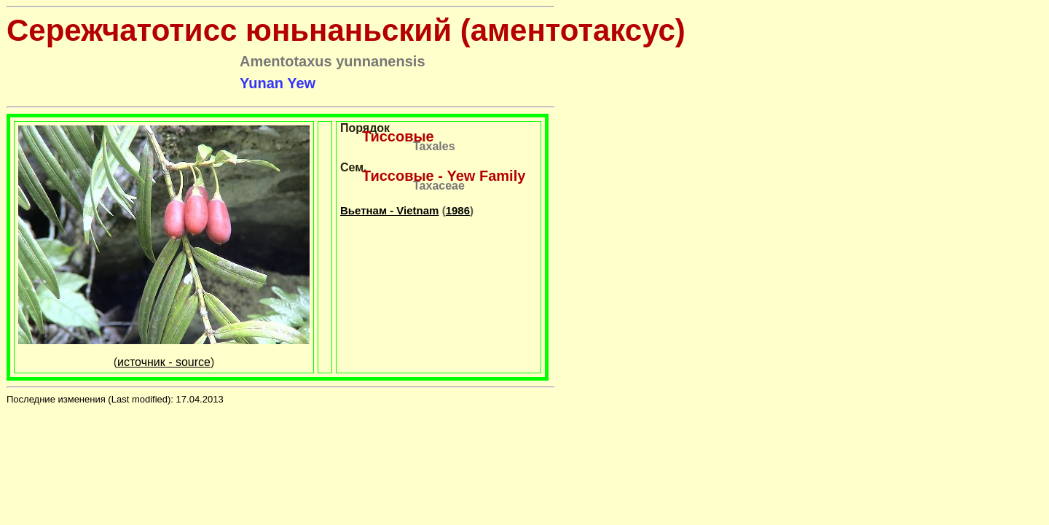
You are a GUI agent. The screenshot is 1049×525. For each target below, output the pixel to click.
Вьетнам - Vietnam (389, 210)
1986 (458, 210)
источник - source (164, 362)
